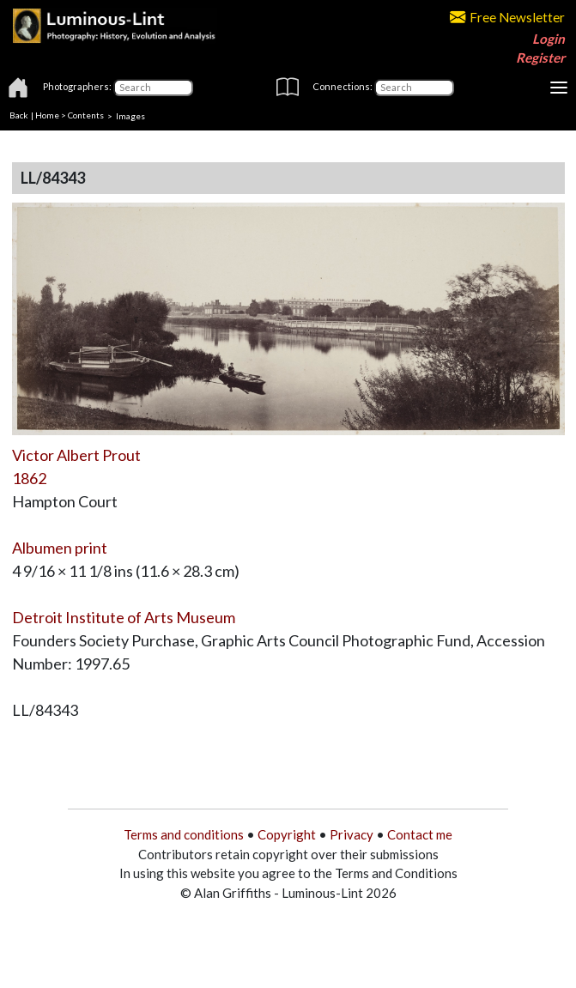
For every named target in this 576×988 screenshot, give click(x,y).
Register (540, 57)
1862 (29, 478)
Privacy (351, 834)
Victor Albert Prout (76, 455)
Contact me (419, 834)
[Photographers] (153, 87)
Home (47, 115)
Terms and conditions (184, 834)
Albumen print (59, 547)
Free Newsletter (507, 17)
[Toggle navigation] (559, 87)
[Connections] (414, 87)
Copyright (287, 834)
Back (18, 115)
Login (548, 38)
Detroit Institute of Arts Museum (123, 617)
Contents (86, 115)
